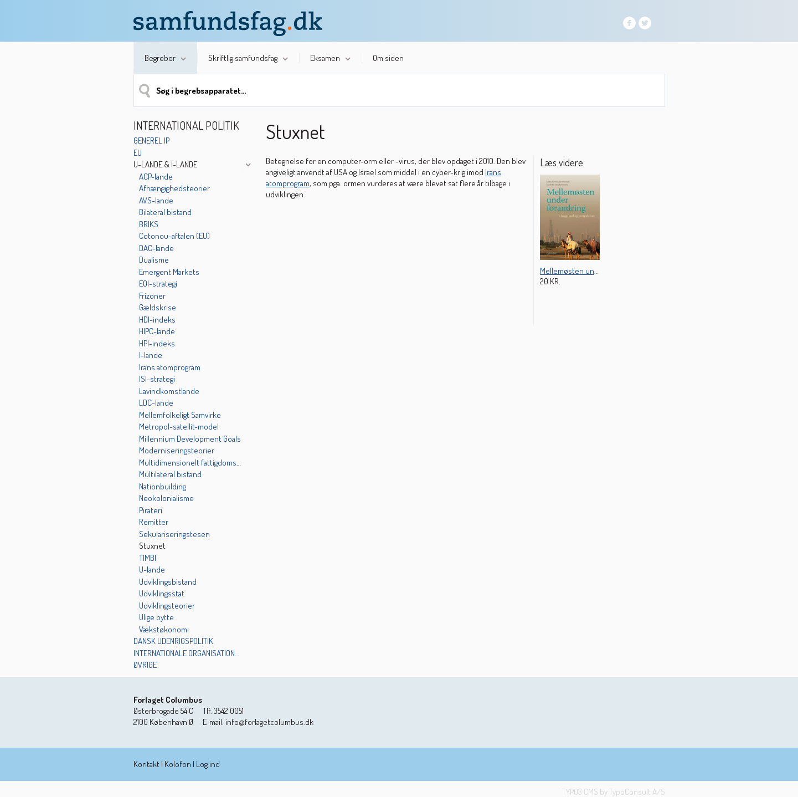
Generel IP (151, 140)
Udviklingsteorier (167, 605)
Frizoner (152, 295)
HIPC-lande (157, 331)
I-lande (150, 355)
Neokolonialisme (166, 498)
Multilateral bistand (170, 474)
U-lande (152, 569)
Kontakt (146, 764)
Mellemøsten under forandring (591, 270)
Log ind (208, 764)
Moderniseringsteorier (176, 450)
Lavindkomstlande (169, 391)
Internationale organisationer (187, 653)
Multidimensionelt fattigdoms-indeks (190, 462)
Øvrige (145, 665)
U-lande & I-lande (165, 164)
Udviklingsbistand (168, 581)
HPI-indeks (157, 343)
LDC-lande (156, 402)
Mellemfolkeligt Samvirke (180, 415)
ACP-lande (156, 176)
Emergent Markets (169, 272)
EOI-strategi (158, 283)
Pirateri (150, 510)
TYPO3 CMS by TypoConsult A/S (613, 791)
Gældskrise (157, 307)
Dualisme (154, 259)
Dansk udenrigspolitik (173, 641)
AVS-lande (156, 200)
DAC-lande (156, 248)
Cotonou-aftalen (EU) (174, 236)
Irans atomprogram (169, 367)
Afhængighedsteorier (174, 188)
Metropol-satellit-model (179, 426)
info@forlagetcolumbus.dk (269, 722)
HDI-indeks (157, 319)
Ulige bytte (156, 617)
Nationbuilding (162, 486)
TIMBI (147, 558)
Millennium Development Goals (190, 438)
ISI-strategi (157, 379)
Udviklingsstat (161, 593)
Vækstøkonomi (164, 629)
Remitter (153, 522)
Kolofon (177, 764)
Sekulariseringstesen (174, 534)
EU (137, 152)
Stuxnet (152, 545)
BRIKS (148, 224)
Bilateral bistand (165, 212)
